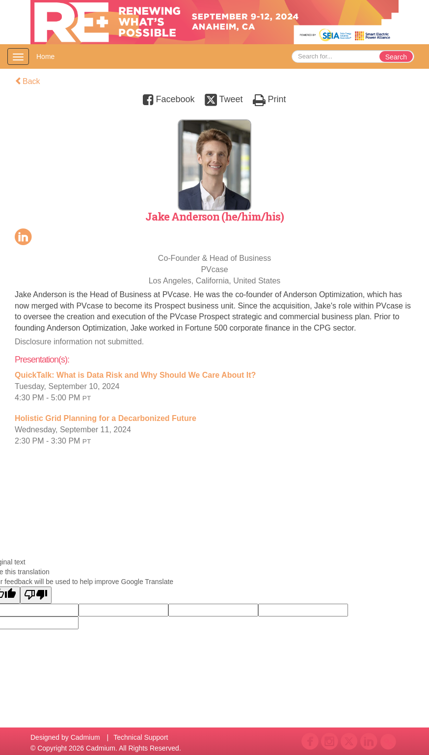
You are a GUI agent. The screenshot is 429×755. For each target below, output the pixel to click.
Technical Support (140, 737)
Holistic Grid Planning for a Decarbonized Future (105, 418)
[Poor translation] (36, 595)
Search (396, 57)
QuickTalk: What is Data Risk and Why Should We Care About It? (135, 375)
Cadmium (85, 737)
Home (45, 56)
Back (27, 81)
